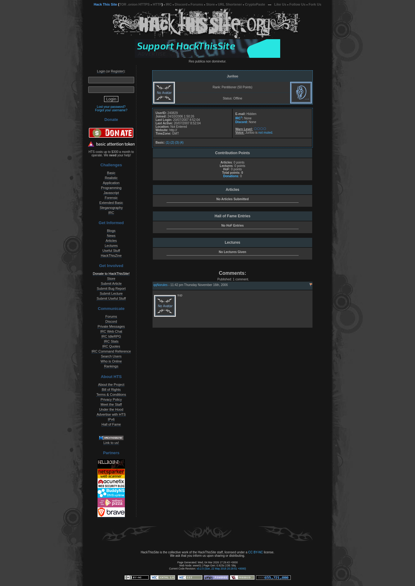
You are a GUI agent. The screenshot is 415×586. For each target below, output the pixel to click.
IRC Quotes (111, 346)
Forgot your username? (111, 110)
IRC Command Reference (111, 351)
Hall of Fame (111, 424)
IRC (169, 4)
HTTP (157, 4)
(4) (182, 142)
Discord (181, 4)
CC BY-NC (255, 552)
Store (210, 4)
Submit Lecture (111, 293)
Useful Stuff (111, 250)
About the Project (111, 384)
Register (117, 71)
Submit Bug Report (111, 288)
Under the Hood (111, 409)
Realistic (111, 178)
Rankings (111, 366)
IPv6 (111, 419)
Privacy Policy (111, 399)
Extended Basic (111, 203)
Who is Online (111, 361)
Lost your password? (111, 106)
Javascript (111, 193)
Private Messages (111, 326)
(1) (167, 142)
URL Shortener (230, 4)
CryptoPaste (255, 4)
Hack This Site (105, 4)
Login (101, 71)
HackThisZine (111, 255)
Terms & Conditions (111, 394)
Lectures (111, 245)
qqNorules (160, 285)
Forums (196, 4)
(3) (177, 142)
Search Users (111, 356)
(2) (172, 142)
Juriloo (232, 76)
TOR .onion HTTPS (134, 4)
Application (111, 183)
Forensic (111, 198)
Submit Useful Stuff (111, 298)
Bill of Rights (111, 389)
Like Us (280, 4)
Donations (230, 176)
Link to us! (111, 443)
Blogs (111, 231)
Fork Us (314, 4)
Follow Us (298, 4)
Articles (111, 240)
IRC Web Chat (111, 331)
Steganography (111, 208)
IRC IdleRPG (111, 336)
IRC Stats (111, 341)
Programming (111, 188)
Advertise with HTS (111, 414)
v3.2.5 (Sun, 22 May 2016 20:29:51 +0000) (221, 568)
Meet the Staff (111, 404)
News (111, 236)
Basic (111, 173)
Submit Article (111, 283)
